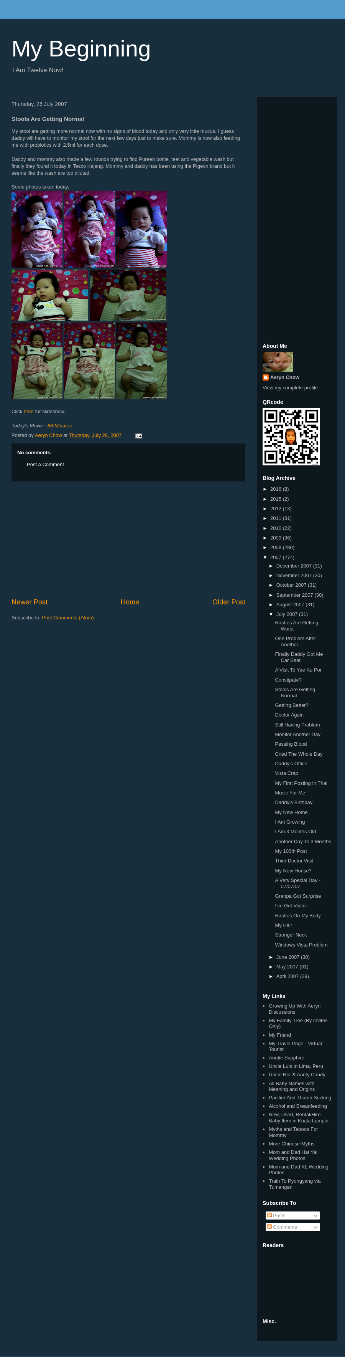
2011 (276, 518)
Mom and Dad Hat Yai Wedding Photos (293, 1155)
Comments (282, 1227)
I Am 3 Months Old (295, 831)
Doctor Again (289, 715)
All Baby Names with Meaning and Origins (292, 1086)
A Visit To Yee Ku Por (298, 670)
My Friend (280, 1035)
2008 (276, 547)
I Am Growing (290, 822)
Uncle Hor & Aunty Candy (297, 1074)
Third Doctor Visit (294, 861)
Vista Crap (286, 773)
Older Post (228, 602)
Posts (276, 1215)
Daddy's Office (291, 763)
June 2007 (288, 957)
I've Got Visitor (291, 906)
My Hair (283, 925)
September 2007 (295, 595)
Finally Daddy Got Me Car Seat (299, 657)
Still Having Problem (297, 725)
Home (130, 602)
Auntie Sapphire (286, 1058)
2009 (276, 538)
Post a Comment (45, 464)
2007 (276, 557)
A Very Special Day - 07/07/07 (297, 883)
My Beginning (81, 48)
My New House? (293, 871)
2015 (276, 499)
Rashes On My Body (297, 915)
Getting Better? (291, 705)
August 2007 (291, 604)
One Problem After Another (295, 641)
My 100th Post (291, 851)
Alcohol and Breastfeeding (298, 1106)
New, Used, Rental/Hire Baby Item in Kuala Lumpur (299, 1118)
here (29, 411)
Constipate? (288, 680)
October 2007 (292, 585)
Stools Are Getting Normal (295, 692)
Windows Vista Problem (301, 945)
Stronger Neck (291, 935)
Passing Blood (291, 744)
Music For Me (290, 793)
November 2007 (294, 575)
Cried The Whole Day (298, 754)
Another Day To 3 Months (303, 841)
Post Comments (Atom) (68, 618)
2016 (276, 489)
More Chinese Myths (291, 1144)
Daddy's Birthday (293, 802)
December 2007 (294, 566)
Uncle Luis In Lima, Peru (296, 1066)
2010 (276, 528)
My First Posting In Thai (301, 783)
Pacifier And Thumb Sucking (300, 1097)
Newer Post (30, 602)
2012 (276, 508)
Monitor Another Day (297, 734)
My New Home (291, 812)
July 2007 (287, 614)
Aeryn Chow (284, 377)
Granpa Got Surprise (298, 896)
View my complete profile (290, 388)
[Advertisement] (128, 539)
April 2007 (288, 976)
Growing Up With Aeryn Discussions (294, 1009)
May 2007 (288, 967)
